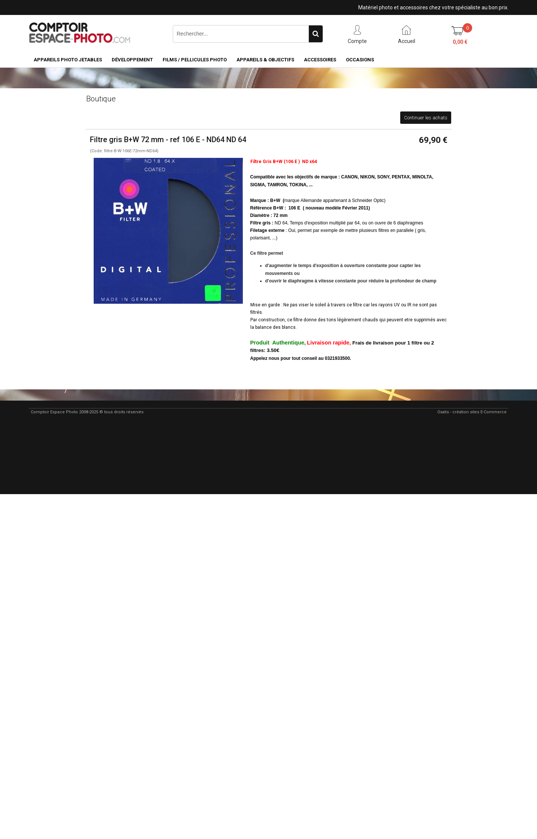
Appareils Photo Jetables (68, 59)
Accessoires (320, 59)
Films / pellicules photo (195, 59)
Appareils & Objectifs (265, 59)
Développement (132, 59)
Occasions (360, 59)
